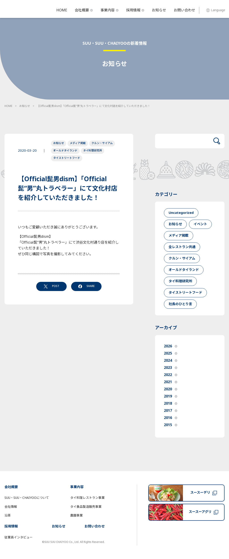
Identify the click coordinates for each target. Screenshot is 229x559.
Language (215, 10)
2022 (170, 375)
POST (51, 286)
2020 (170, 389)
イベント (200, 224)
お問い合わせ (184, 10)
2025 (170, 353)
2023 (170, 367)
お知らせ (159, 10)
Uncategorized (181, 212)
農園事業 (76, 515)
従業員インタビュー (18, 537)
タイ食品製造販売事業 (86, 506)
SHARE (86, 286)
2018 (170, 403)
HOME (61, 10)
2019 (170, 396)
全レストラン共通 (182, 247)
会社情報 (10, 506)
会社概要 (84, 10)
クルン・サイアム (102, 143)
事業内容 (109, 10)
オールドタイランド (65, 151)
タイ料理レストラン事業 (87, 497)
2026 (170, 346)
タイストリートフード (66, 158)
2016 (170, 418)
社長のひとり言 (180, 304)
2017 (170, 410)
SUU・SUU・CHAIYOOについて (26, 497)
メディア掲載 (78, 143)
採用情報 (135, 10)
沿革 (7, 515)
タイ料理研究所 (92, 151)
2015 (170, 425)
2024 (170, 360)
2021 (170, 382)
